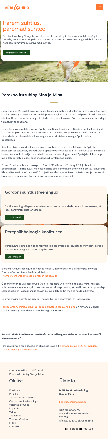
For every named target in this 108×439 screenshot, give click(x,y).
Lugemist (14, 408)
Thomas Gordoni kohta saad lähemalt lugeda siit (29, 275)
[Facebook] (72, 429)
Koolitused (15, 390)
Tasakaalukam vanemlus (23, 397)
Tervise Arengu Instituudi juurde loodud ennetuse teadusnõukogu (38, 306)
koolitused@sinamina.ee (73, 401)
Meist (12, 422)
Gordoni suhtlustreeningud (31, 192)
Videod (13, 412)
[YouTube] (86, 429)
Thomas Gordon (18, 419)
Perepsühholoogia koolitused (34, 231)
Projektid (14, 394)
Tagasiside (15, 415)
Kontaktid (14, 426)
